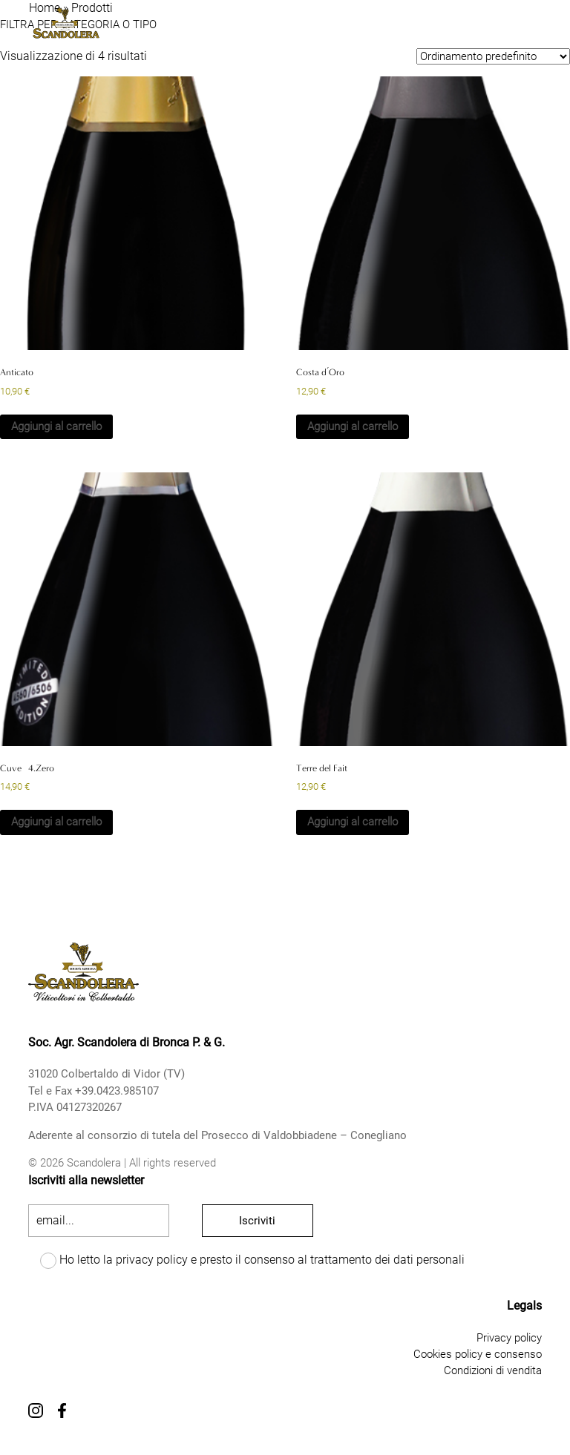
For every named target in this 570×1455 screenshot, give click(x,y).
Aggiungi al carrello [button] (56, 426)
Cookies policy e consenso (477, 1354)
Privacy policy (509, 1338)
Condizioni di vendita (493, 1370)
